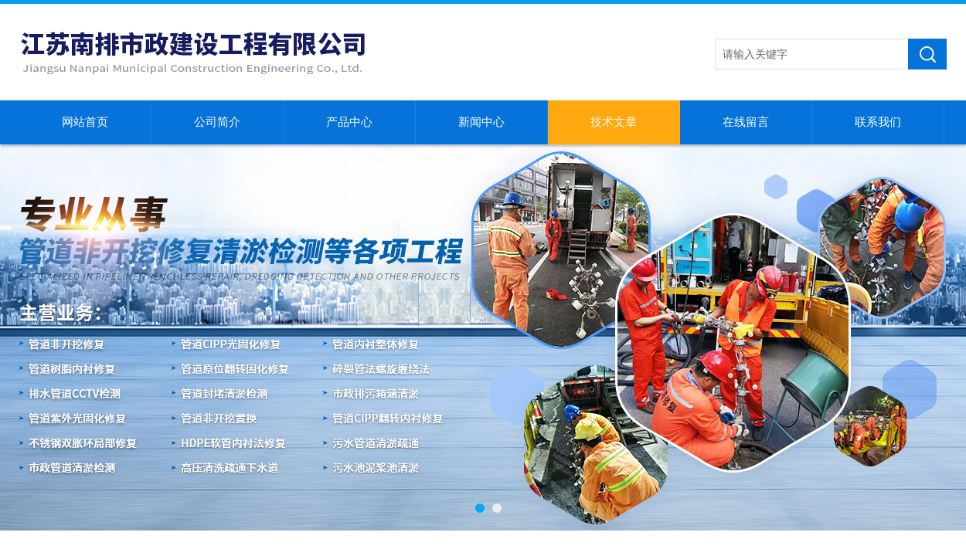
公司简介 (217, 122)
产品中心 (349, 122)
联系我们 (878, 122)
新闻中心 (481, 122)
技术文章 (613, 122)
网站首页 (85, 122)
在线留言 (746, 122)
